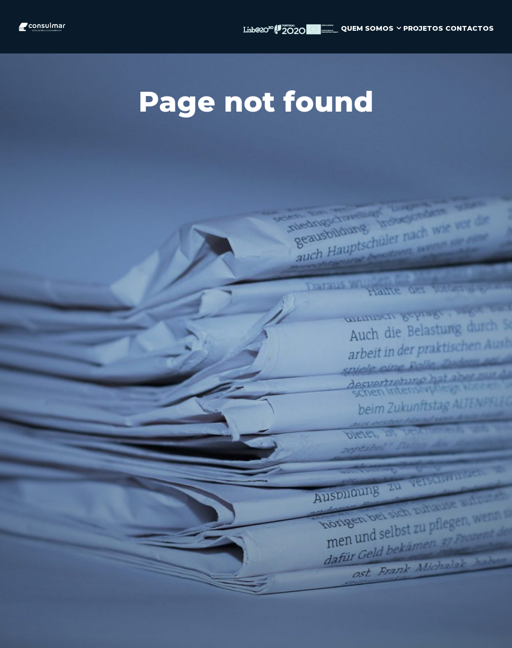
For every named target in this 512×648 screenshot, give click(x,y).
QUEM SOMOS (367, 28)
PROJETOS (423, 28)
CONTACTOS (469, 28)
